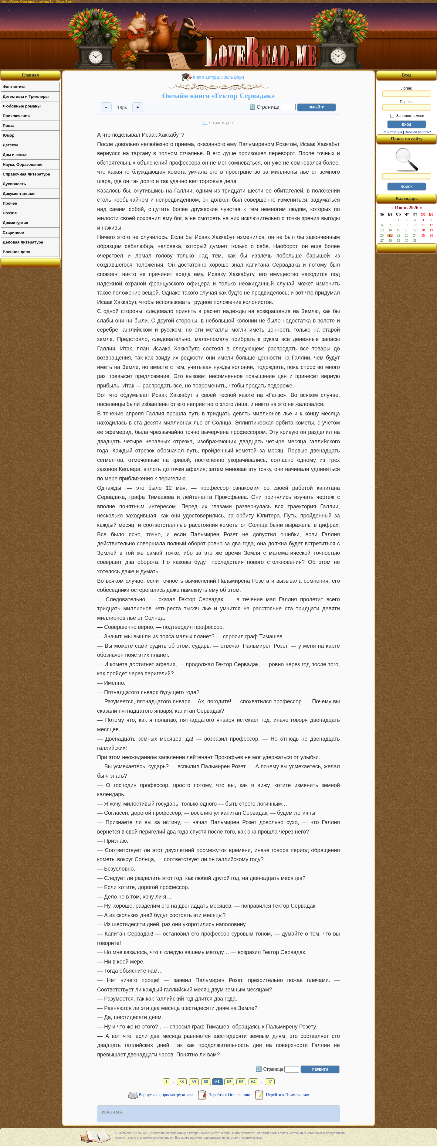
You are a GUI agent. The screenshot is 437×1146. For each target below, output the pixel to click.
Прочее (10, 203)
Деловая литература (23, 242)
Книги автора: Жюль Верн (218, 77)
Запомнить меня (407, 116)
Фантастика (14, 86)
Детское (10, 145)
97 (270, 1081)
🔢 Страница (264, 106)
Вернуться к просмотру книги (166, 1095)
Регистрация (392, 132)
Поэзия (10, 213)
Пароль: (406, 105)
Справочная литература (26, 174)
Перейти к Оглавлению (229, 1095)
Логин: (406, 91)
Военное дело (16, 252)
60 (206, 1081)
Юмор (9, 135)
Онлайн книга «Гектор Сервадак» (218, 96)
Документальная (19, 193)
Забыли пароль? (418, 132)
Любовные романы (22, 106)
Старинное (13, 232)
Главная (30, 75)
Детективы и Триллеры (26, 96)
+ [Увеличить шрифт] (138, 107)
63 (241, 1081)
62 (229, 1081)
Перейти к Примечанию (287, 1095)
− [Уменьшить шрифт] (106, 107)
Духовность (14, 184)
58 (182, 1081)
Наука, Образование (22, 164)
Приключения (16, 116)
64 (253, 1081)
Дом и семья (15, 154)
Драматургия (15, 222)
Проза (9, 125)
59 (194, 1081)
